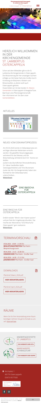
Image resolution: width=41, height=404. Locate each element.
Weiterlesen (7, 177)
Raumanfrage (11, 321)
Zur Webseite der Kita (26, 344)
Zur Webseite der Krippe (26, 356)
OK (33, 399)
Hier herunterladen (14, 280)
